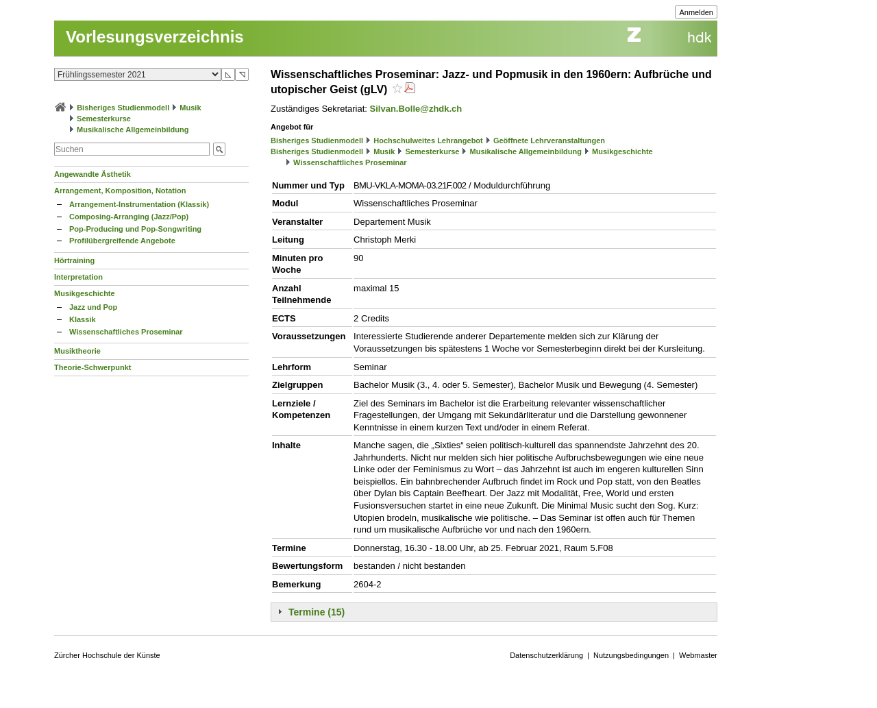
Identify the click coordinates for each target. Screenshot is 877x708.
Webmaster (698, 655)
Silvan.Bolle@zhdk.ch (416, 108)
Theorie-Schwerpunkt (92, 367)
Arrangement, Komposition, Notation (120, 190)
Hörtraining (74, 260)
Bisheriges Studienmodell (123, 107)
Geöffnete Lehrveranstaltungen (549, 140)
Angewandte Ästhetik (92, 174)
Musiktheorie (77, 351)
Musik (190, 107)
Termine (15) (316, 612)
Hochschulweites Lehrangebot (428, 140)
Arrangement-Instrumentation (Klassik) (139, 204)
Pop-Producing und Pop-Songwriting (135, 229)
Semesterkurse (104, 118)
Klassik (82, 319)
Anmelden (696, 12)
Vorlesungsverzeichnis (155, 36)
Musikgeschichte (84, 293)
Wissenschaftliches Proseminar (126, 332)
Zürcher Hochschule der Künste (107, 655)
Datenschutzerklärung (546, 655)
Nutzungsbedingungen (631, 655)
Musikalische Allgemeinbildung (132, 129)
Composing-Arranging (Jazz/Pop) (128, 216)
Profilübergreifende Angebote (122, 240)
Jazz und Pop (93, 307)
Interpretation (78, 277)
